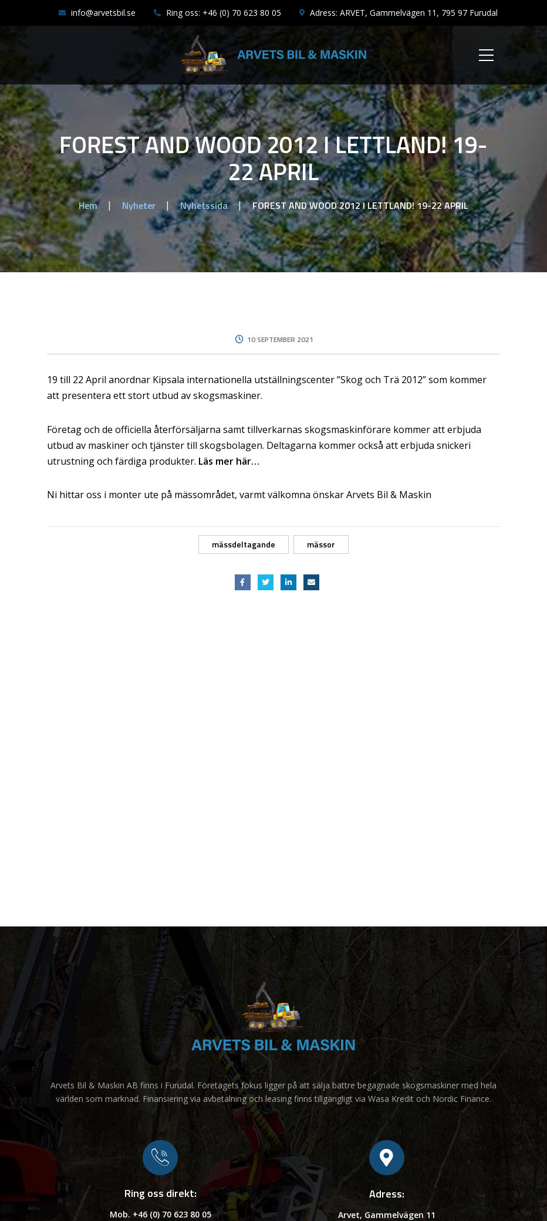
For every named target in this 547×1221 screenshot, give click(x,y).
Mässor (321, 544)
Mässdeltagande (243, 544)
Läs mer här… (228, 461)
